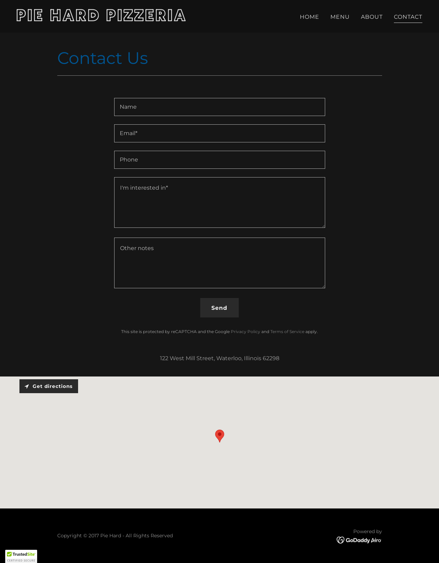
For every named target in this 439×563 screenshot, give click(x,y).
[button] (21, 556)
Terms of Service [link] (287, 331)
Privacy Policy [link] (245, 331)
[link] (115, 19)
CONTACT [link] (408, 17)
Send (219, 308)
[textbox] (219, 107)
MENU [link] (340, 17)
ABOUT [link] (372, 17)
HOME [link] (309, 17)
